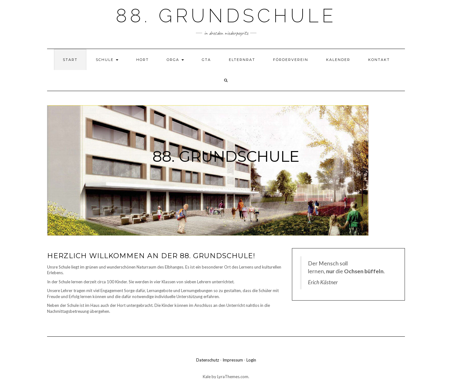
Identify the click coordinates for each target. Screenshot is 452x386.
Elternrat (242, 59)
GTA (206, 59)
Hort (142, 59)
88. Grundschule (226, 16)
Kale (207, 376)
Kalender (338, 59)
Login (251, 359)
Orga (175, 59)
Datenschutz (207, 359)
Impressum (233, 359)
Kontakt (379, 59)
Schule (107, 59)
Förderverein (290, 59)
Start (70, 59)
